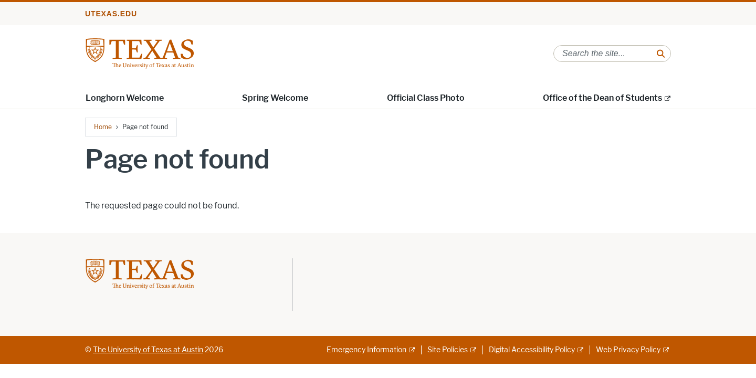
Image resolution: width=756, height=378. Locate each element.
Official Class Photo (426, 98)
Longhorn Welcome (125, 98)
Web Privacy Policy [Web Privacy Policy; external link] (628, 349)
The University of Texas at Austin (148, 349)
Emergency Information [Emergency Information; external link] (366, 349)
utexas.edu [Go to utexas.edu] (111, 13)
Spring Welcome (275, 98)
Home (103, 127)
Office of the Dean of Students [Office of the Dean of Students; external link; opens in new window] (602, 98)
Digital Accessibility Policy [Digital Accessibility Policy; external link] (532, 349)
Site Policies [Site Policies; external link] (447, 349)
